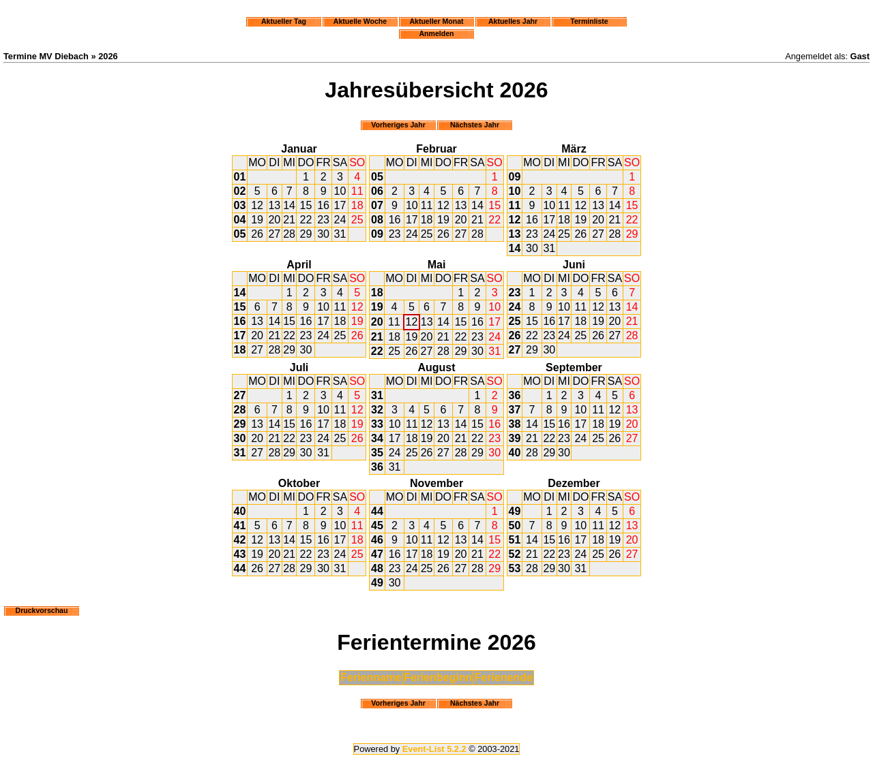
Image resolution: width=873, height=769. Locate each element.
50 (515, 525)
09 (377, 234)
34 (377, 438)
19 (257, 219)
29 (306, 234)
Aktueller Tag (283, 21)
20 (274, 219)
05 (240, 234)
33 (377, 424)
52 (515, 554)
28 (289, 234)
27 (274, 234)
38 (515, 424)
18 (357, 205)
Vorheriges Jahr (398, 125)
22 (306, 219)
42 (240, 540)
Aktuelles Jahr (512, 21)
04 (240, 219)
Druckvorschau (42, 610)
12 (257, 205)
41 (240, 525)
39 (515, 438)
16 (323, 205)
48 (377, 568)
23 (323, 219)
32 (377, 409)
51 (515, 540)
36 (377, 467)
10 (340, 191)
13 (274, 205)
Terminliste (589, 21)
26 (257, 234)
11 (357, 191)
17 (340, 205)
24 (340, 219)
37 (515, 409)
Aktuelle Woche (360, 21)
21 (289, 219)
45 (377, 525)
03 (240, 205)
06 (377, 191)
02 (240, 191)
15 (306, 205)
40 (515, 452)
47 (377, 554)
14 (289, 205)
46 (377, 540)
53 (515, 568)
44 (240, 568)
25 (357, 219)
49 (377, 582)
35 (377, 452)
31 (340, 234)
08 (377, 219)
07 (377, 205)
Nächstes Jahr (474, 125)
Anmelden (436, 33)
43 (240, 554)
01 (240, 177)
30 (323, 234)
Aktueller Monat (436, 21)
